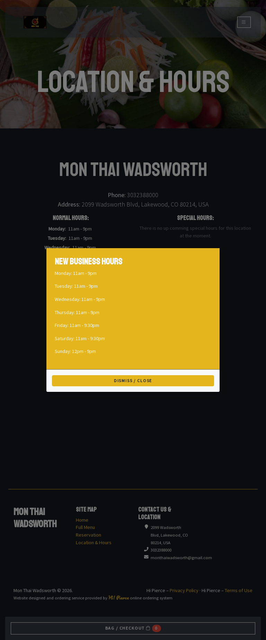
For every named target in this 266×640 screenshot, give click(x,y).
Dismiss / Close (133, 380)
